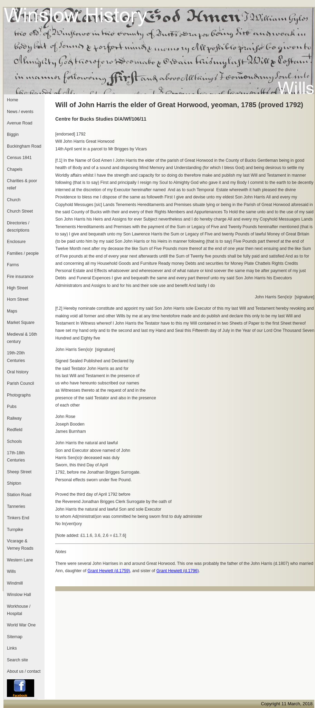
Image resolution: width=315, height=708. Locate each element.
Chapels (14, 169)
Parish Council (20, 383)
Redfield (14, 429)
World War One (21, 625)
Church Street (20, 211)
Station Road (19, 494)
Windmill (15, 583)
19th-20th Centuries (16, 357)
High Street (17, 288)
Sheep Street (19, 471)
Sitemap (14, 636)
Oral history (17, 372)
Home (12, 99)
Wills (11, 571)
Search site (17, 660)
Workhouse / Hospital (18, 610)
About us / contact (23, 671)
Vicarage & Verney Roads (20, 545)
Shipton (14, 483)
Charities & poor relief (22, 184)
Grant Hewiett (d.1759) (108, 570)
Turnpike (15, 529)
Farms (13, 264)
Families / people (23, 253)
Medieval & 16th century (22, 338)
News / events (20, 111)
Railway (14, 418)
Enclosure (16, 241)
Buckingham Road (24, 146)
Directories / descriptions (18, 227)
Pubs (12, 406)
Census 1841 (19, 157)
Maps (12, 311)
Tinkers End (18, 517)
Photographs (19, 395)
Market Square (21, 322)
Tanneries (16, 506)
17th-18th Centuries (16, 456)
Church (13, 199)
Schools (14, 441)
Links (12, 648)
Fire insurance (20, 276)
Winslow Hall (19, 594)
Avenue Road (19, 123)
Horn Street (17, 299)
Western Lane (20, 560)
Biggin (13, 134)
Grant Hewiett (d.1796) (177, 570)
